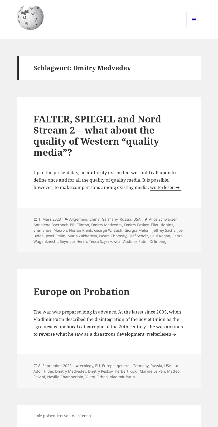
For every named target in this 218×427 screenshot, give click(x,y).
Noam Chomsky (112, 235)
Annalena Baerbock (50, 224)
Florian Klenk (80, 230)
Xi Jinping (158, 241)
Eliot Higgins (162, 224)
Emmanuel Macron (50, 230)
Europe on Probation (81, 291)
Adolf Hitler (43, 371)
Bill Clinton (79, 224)
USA (137, 219)
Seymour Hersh (73, 241)
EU (97, 365)
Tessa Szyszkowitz (104, 241)
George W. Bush (108, 230)
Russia (125, 219)
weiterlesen (165, 187)
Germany (110, 219)
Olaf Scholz (138, 235)
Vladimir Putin (135, 241)
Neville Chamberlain (65, 376)
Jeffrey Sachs (164, 230)
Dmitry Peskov (136, 224)
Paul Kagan (160, 235)
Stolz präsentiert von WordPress (62, 415)
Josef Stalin (55, 235)
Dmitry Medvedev (106, 224)
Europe (108, 365)
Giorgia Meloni (137, 230)
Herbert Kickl (126, 371)
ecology (86, 365)
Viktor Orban (96, 376)
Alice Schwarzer (162, 219)
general (123, 365)
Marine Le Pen (152, 371)
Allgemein (78, 219)
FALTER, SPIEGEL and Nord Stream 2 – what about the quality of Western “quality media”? (97, 135)
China (94, 219)
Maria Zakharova (82, 235)
